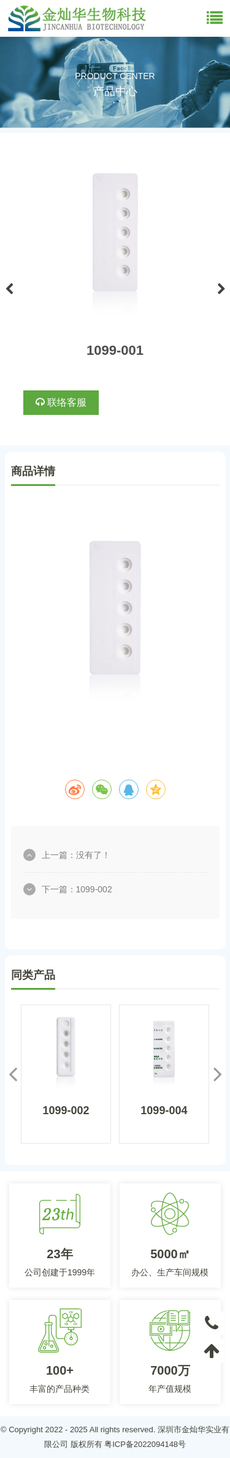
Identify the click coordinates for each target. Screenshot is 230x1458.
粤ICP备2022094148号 (145, 1444)
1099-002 (94, 889)
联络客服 (61, 402)
